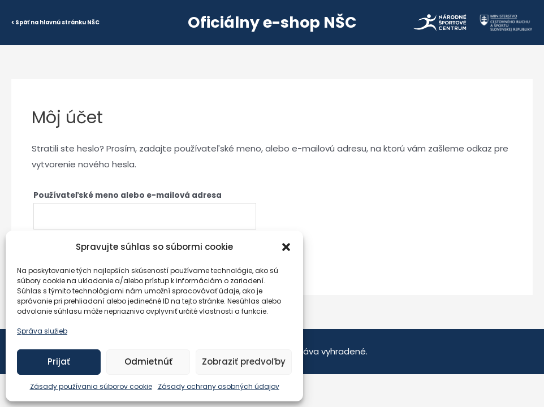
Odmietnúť (148, 361)
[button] (286, 247)
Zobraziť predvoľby (244, 361)
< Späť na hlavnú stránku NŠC (55, 22)
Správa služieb (42, 331)
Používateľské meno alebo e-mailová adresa (127, 195)
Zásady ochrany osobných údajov (218, 386)
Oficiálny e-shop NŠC (272, 22)
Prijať (59, 361)
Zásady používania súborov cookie (91, 386)
